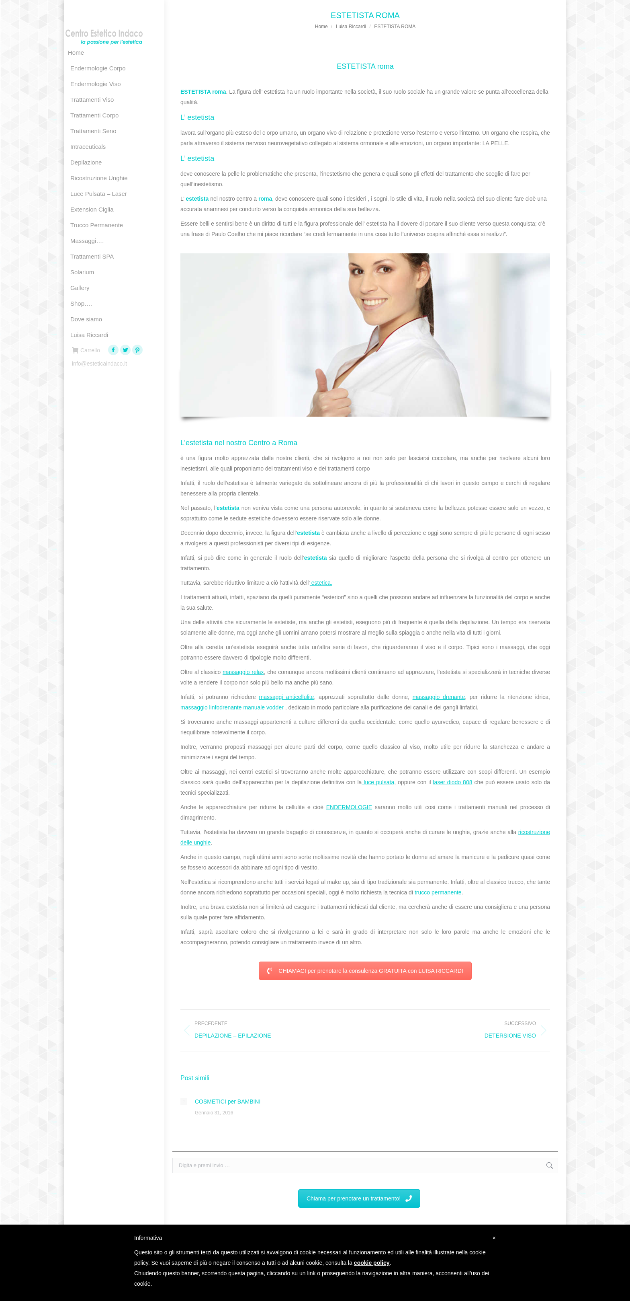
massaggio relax (243, 672)
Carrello (86, 350)
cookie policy (372, 1263)
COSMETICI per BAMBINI (227, 1101)
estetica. (321, 583)
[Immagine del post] (183, 1101)
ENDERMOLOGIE (349, 807)
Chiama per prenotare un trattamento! (359, 1198)
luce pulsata (378, 782)
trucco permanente (438, 892)
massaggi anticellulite (286, 697)
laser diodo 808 (452, 782)
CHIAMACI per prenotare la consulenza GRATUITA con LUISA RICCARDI (365, 971)
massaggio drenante (439, 697)
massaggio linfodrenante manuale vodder (232, 707)
